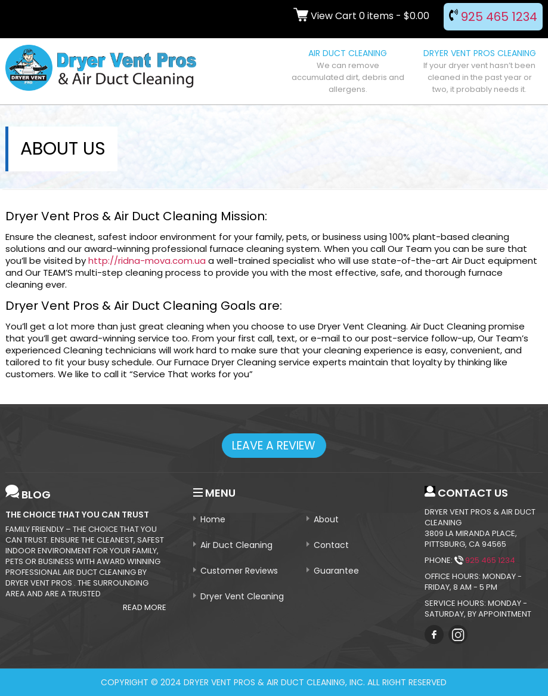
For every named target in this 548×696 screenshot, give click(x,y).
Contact (331, 545)
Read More (144, 607)
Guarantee (336, 571)
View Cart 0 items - (361, 16)
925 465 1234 (493, 16)
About (326, 519)
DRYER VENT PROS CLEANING (479, 71)
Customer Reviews (239, 571)
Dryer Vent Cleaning (242, 596)
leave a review (273, 446)
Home (212, 519)
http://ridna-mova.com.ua (147, 260)
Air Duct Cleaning (236, 545)
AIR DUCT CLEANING (347, 71)
